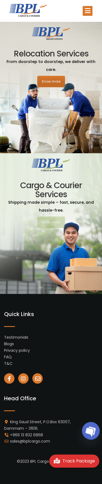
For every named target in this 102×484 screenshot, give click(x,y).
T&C (8, 363)
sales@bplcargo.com (30, 441)
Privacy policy (17, 350)
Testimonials (16, 337)
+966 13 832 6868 (26, 435)
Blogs (9, 344)
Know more (51, 81)
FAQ (8, 357)
